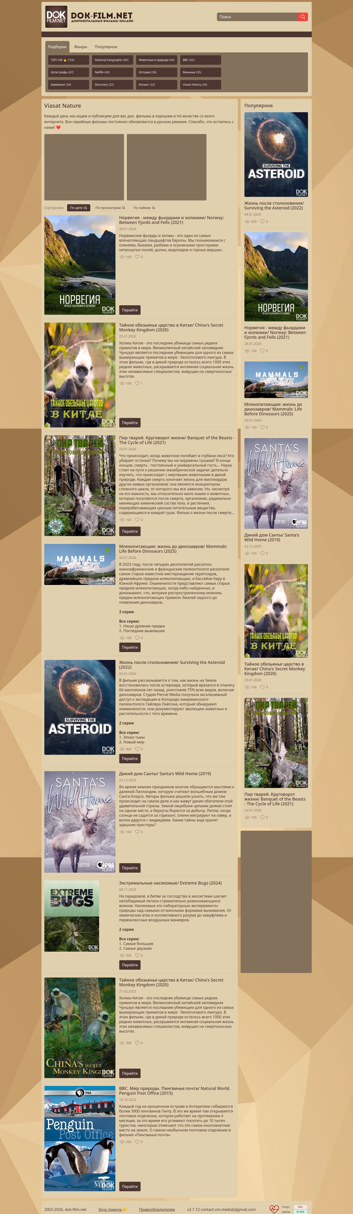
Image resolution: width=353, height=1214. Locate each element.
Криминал (61, 85)
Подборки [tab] (57, 46)
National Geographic (111, 60)
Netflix (102, 72)
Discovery (104, 85)
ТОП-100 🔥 (62, 60)
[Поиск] (257, 17)
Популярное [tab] (106, 46)
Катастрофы (62, 72)
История (147, 72)
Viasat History (195, 85)
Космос (147, 85)
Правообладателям (157, 1209)
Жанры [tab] (80, 46)
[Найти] (303, 17)
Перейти (130, 310)
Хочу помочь (110, 1209)
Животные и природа (156, 60)
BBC (188, 60)
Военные (192, 72)
